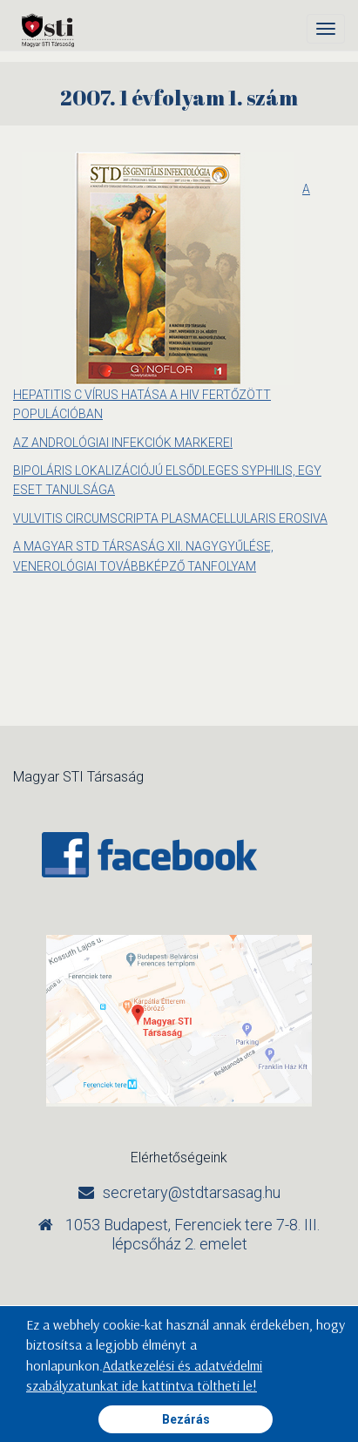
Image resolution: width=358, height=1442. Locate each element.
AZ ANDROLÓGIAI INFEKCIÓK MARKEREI (123, 443)
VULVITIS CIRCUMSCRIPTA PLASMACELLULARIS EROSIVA (170, 518)
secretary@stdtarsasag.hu (191, 1192)
